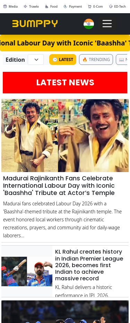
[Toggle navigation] (107, 24)
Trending (96, 59)
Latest (62, 59)
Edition (15, 59)
